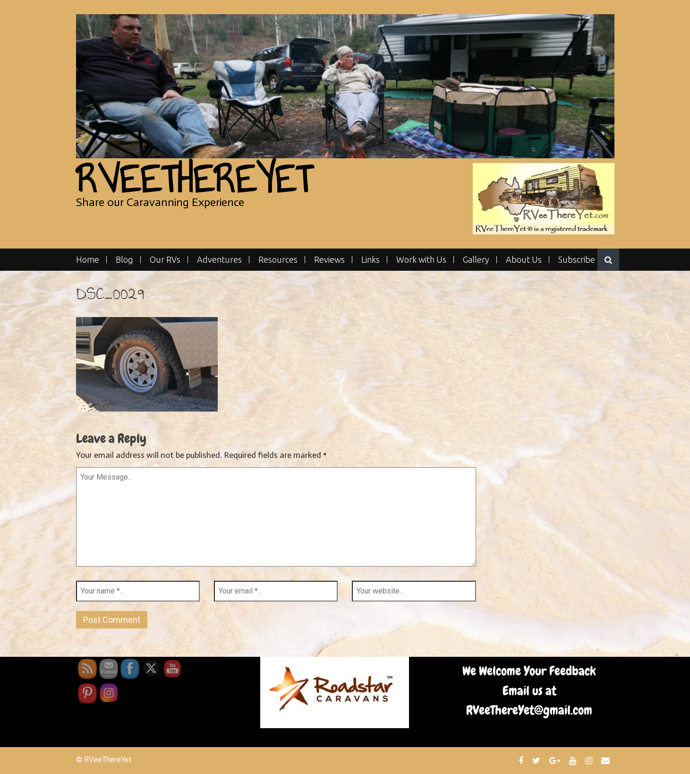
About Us (524, 259)
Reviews (329, 259)
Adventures (219, 259)
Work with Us (421, 259)
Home (87, 259)
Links (370, 259)
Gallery (476, 259)
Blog (124, 259)
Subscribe (576, 259)
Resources (278, 259)
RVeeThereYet (194, 179)
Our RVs (165, 259)
